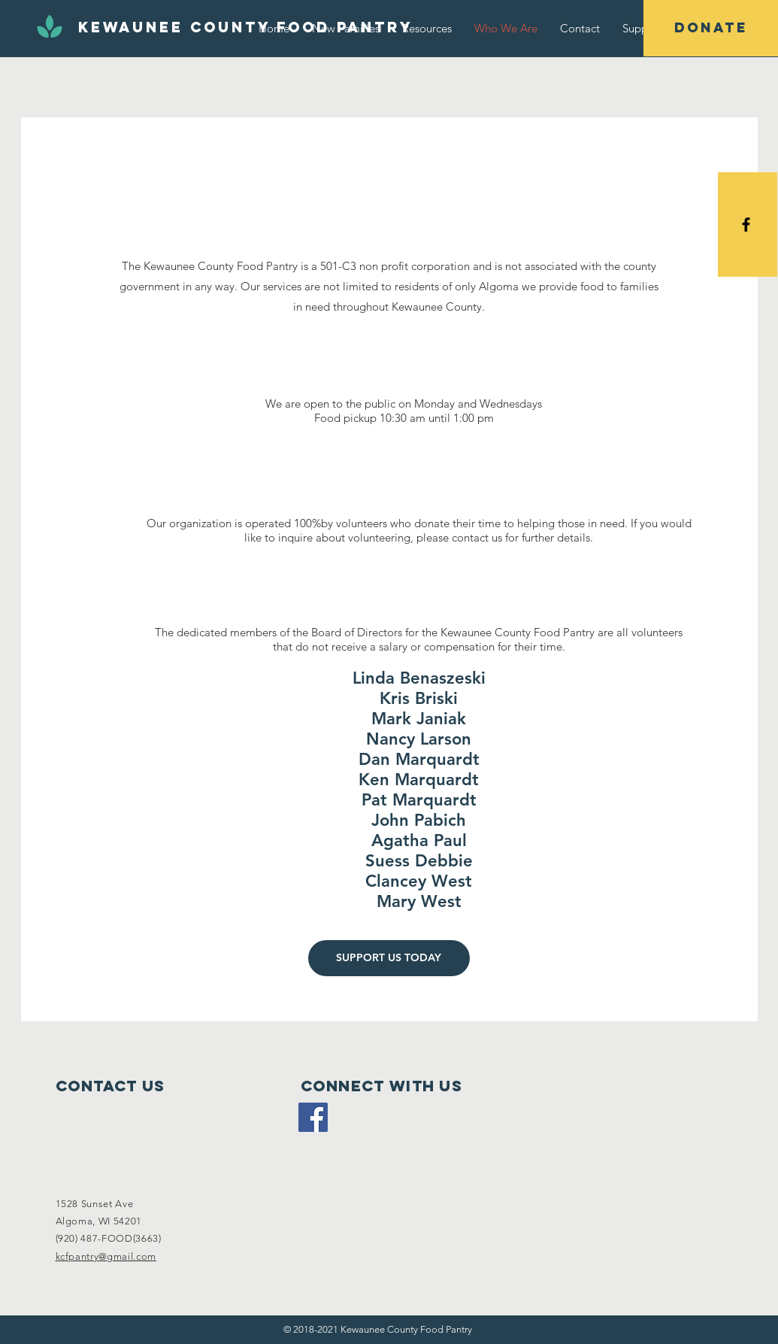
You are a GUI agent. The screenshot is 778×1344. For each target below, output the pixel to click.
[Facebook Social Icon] (313, 1117)
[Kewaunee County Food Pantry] (245, 28)
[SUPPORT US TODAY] (389, 958)
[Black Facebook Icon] (746, 224)
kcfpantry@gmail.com (106, 1256)
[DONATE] (710, 28)
